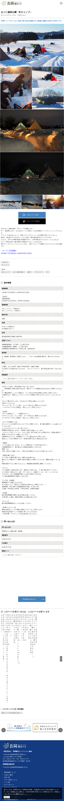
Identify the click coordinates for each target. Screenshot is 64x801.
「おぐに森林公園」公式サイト (12, 555)
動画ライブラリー (10, 763)
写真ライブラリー (10, 760)
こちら (13, 403)
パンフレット (8, 746)
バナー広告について (10, 736)
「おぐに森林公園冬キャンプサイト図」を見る (17, 379)
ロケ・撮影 (7, 758)
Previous (3, 686)
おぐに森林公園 (18, 272)
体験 (28, 272)
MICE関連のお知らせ (11, 755)
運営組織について (10, 728)
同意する (6, 797)
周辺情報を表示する (29, 599)
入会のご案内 (8, 731)
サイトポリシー (9, 740)
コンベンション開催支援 (12, 748)
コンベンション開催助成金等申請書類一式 (18, 750)
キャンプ (4, 265)
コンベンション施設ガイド (13, 753)
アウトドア (38, 272)
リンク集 (7, 738)
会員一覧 (7, 733)
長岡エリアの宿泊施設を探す (10, 669)
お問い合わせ (8, 765)
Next (60, 686)
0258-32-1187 (10, 715)
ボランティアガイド (10, 743)
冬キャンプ (5, 272)
